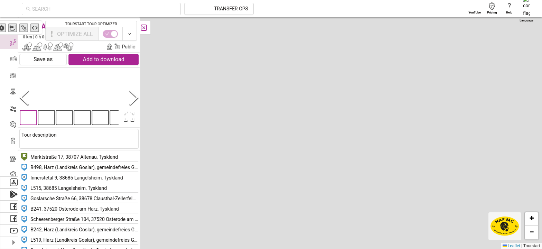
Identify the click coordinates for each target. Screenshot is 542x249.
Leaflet (511, 245)
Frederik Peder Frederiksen (116, 36)
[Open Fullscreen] (137, 117)
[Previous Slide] (34, 97)
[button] (343, 102)
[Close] (154, 28)
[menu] (14, 96)
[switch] (512, 34)
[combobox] (166, 8)
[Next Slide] (144, 97)
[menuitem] (13, 26)
